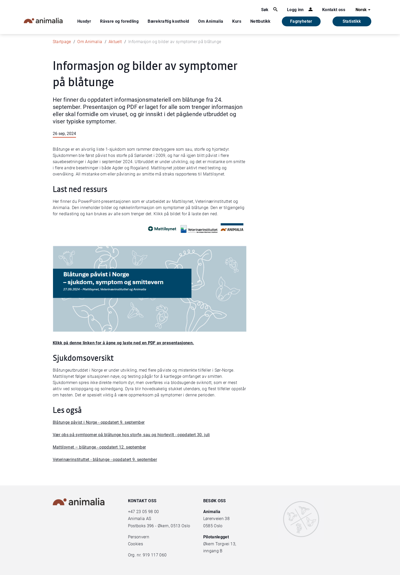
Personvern (138, 536)
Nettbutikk (260, 21)
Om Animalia (210, 21)
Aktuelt (115, 41)
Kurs (236, 21)
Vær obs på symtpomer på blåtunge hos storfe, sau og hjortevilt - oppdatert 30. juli (131, 434)
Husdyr (84, 21)
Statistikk (352, 21)
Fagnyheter (301, 21)
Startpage (62, 41)
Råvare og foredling (119, 21)
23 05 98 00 (147, 511)
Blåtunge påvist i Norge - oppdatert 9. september (99, 422)
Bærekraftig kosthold (168, 21)
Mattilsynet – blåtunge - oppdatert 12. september (99, 447)
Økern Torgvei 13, (220, 543)
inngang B (213, 550)
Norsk (364, 9)
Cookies (135, 543)
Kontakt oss (333, 9)
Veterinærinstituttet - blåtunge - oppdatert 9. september (105, 459)
